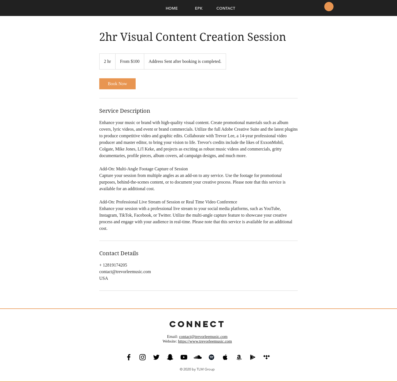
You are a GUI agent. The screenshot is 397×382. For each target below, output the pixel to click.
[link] (117, 83)
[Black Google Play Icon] (253, 357)
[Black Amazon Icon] (239, 357)
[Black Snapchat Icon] (170, 357)
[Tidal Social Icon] (266, 357)
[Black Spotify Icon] (211, 357)
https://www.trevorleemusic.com (205, 341)
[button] (329, 6)
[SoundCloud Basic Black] (198, 357)
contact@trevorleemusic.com (203, 336)
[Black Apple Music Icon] (225, 357)
